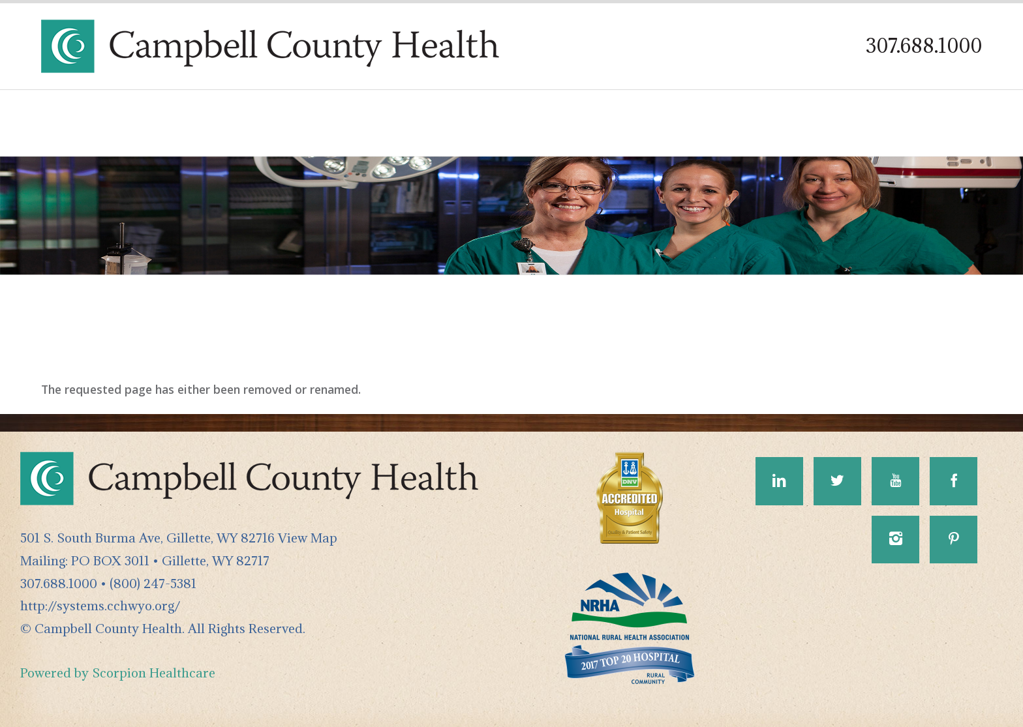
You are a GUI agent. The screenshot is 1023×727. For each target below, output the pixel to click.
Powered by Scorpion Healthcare (117, 672)
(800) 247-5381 (153, 583)
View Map (307, 537)
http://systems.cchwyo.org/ (100, 605)
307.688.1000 (924, 45)
